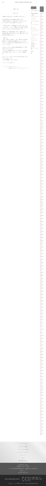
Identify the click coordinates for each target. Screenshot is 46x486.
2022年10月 (41, 127)
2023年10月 (41, 93)
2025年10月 (41, 26)
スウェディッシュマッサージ (34, 34)
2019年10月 (41, 241)
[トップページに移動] (23, 2)
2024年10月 (41, 64)
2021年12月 (41, 159)
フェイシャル (34, 40)
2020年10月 (41, 203)
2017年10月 (41, 317)
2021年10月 (41, 165)
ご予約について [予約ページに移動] (23, 471)
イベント (33, 18)
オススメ (33, 28)
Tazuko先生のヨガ (10, 16)
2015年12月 (41, 386)
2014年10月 (41, 431)
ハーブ (32, 37)
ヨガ (8, 62)
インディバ (33, 20)
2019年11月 (41, 238)
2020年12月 (41, 197)
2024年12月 (41, 58)
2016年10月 (41, 355)
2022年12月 (41, 121)
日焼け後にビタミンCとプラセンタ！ (18, 68)
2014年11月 (41, 427)
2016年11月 (41, 352)
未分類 (32, 45)
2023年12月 (41, 89)
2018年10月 (41, 279)
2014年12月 (41, 424)
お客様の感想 (34, 13)
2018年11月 (41, 276)
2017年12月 (41, 311)
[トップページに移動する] (12, 479)
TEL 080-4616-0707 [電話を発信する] (23, 472)
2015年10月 (41, 393)
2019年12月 (41, 235)
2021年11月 (41, 162)
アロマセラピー (35, 16)
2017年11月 (41, 314)
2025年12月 (41, 23)
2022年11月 (41, 124)
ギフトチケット (34, 29)
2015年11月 (41, 390)
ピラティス (33, 39)
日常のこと (12, 62)
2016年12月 (41, 348)
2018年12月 (41, 273)
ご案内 (32, 15)
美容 (32, 51)
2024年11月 (41, 61)
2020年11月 (41, 200)
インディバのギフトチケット (10, 66)
